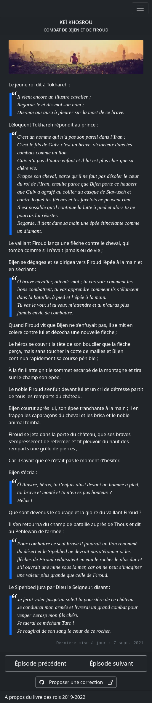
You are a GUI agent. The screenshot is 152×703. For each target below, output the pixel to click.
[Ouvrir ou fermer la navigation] (140, 8)
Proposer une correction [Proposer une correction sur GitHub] (75, 682)
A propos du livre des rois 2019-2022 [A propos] (45, 697)
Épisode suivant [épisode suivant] (111, 663)
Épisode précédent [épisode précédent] (40, 663)
